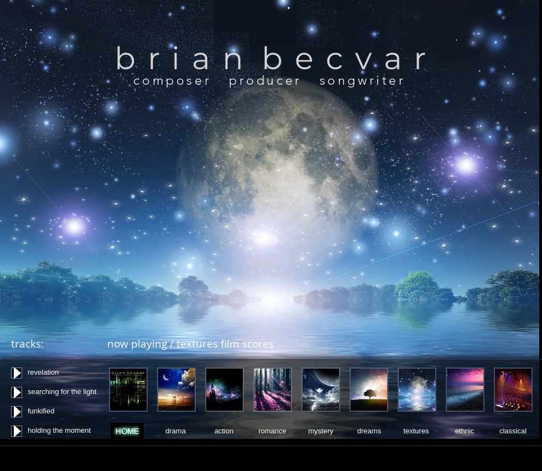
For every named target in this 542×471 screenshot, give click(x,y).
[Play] (17, 373)
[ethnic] (464, 431)
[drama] (176, 431)
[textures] (416, 431)
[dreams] (369, 431)
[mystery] (320, 431)
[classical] (513, 431)
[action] (224, 431)
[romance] (272, 431)
